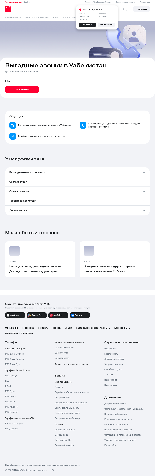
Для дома (59, 424)
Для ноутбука (61, 352)
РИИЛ (8, 386)
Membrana (10, 396)
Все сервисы (110, 385)
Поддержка (28, 327)
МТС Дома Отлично (14, 353)
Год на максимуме (14, 423)
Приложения (110, 379)
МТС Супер (10, 391)
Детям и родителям (114, 359)
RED (7, 380)
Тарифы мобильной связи (17, 370)
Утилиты (108, 374)
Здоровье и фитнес (113, 364)
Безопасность (111, 353)
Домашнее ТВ (61, 435)
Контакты (43, 327)
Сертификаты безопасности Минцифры (124, 409)
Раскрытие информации (116, 424)
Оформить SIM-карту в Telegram (71, 402)
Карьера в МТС (122, 327)
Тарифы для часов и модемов (69, 342)
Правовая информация (115, 414)
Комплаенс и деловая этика (118, 419)
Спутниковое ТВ (62, 440)
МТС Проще (11, 375)
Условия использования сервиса (120, 440)
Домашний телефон (64, 445)
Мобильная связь (63, 382)
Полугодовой (11, 428)
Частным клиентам (13, 2)
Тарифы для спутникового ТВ (19, 418)
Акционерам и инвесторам (19, 333)
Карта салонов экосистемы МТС (93, 327)
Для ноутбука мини (64, 347)
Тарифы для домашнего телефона (71, 364)
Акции (68, 327)
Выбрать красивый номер (67, 413)
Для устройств (62, 358)
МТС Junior (10, 401)
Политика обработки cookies (118, 429)
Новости (56, 327)
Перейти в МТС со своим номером (72, 392)
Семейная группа (113, 369)
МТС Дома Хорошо (14, 359)
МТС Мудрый (11, 406)
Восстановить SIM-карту (67, 408)
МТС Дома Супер (13, 364)
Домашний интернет (65, 429)
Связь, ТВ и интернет (15, 348)
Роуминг (59, 387)
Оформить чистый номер (67, 418)
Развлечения (110, 348)
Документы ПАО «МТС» (116, 403)
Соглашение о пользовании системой (122, 435)
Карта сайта (110, 445)
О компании (11, 327)
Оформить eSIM (62, 397)
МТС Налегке (11, 412)
